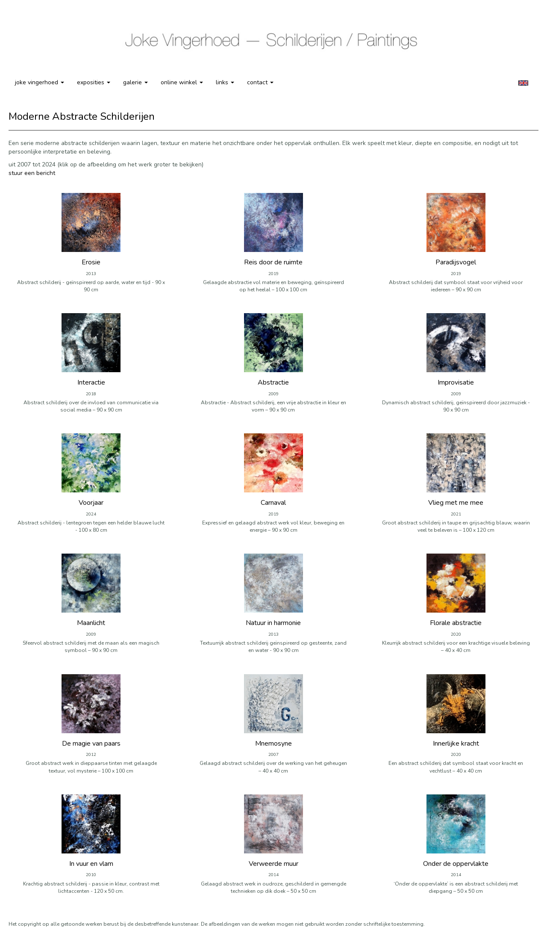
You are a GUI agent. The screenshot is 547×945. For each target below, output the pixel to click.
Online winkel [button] (182, 82)
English (523, 83)
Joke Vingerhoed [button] (39, 82)
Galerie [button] (135, 82)
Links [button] (225, 82)
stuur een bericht (32, 173)
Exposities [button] (93, 82)
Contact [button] (260, 82)
